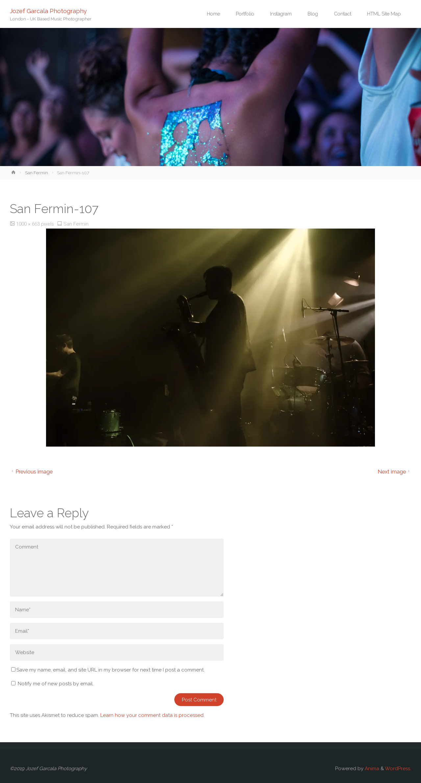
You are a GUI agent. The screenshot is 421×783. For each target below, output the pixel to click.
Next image (394, 471)
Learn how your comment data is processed (152, 715)
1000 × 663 (28, 224)
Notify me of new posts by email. (56, 684)
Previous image (31, 471)
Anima (371, 768)
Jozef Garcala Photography (48, 10)
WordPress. (398, 768)
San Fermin (36, 172)
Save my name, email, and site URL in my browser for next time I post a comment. (108, 670)
